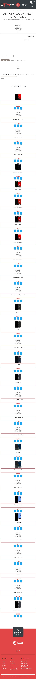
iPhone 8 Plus (18, 102)
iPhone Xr (18, 452)
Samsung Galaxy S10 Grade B (18, 574)
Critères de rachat (14, 669)
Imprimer (18, 68)
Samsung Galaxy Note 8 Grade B (18, 347)
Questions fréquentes (12, 662)
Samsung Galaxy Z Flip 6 (18, 277)
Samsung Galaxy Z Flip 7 (18, 259)
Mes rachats (24, 661)
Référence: (4, 19)
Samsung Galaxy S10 (18, 557)
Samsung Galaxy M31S (18, 399)
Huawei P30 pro (18, 522)
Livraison (4, 663)
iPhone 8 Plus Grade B (18, 242)
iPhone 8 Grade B (18, 224)
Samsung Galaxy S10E (18, 592)
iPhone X (18, 312)
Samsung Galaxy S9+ (18, 154)
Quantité (26, 40)
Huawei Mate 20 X (18, 504)
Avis (33, 74)
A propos (4, 661)
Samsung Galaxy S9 (18, 137)
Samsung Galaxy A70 (18, 487)
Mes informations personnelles (25, 666)
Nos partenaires (4, 667)
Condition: (23, 19)
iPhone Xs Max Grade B (18, 609)
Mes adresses (24, 663)
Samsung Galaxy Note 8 (18, 119)
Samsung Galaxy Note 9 (18, 417)
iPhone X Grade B (18, 329)
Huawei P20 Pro (18, 364)
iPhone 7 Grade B (18, 189)
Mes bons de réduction (26, 668)
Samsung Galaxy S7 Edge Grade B (18, 294)
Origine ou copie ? (14, 668)
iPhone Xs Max (18, 382)
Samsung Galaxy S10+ (18, 539)
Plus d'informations (9, 74)
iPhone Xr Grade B (18, 469)
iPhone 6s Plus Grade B (18, 172)
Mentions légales (30, 676)
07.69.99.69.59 (18, 632)
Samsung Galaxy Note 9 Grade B (18, 434)
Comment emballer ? (14, 665)
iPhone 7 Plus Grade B (18, 207)
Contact (4, 665)
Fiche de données (24, 74)
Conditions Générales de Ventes (21, 676)
